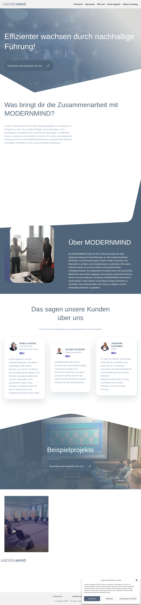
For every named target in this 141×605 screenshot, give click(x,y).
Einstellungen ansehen (128, 599)
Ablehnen (109, 599)
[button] (136, 580)
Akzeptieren (92, 599)
